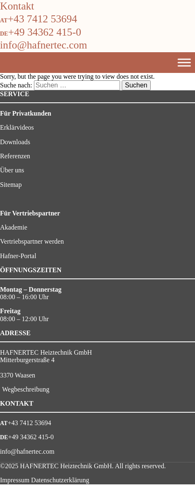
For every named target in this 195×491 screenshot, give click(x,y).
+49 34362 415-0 (44, 32)
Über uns (12, 170)
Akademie (13, 227)
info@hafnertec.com (43, 45)
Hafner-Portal (18, 255)
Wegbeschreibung (25, 389)
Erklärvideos (17, 127)
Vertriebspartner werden (32, 241)
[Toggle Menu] (184, 62)
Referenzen (15, 156)
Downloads (15, 141)
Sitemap (11, 184)
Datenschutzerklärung (60, 480)
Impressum (14, 480)
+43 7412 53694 (42, 19)
